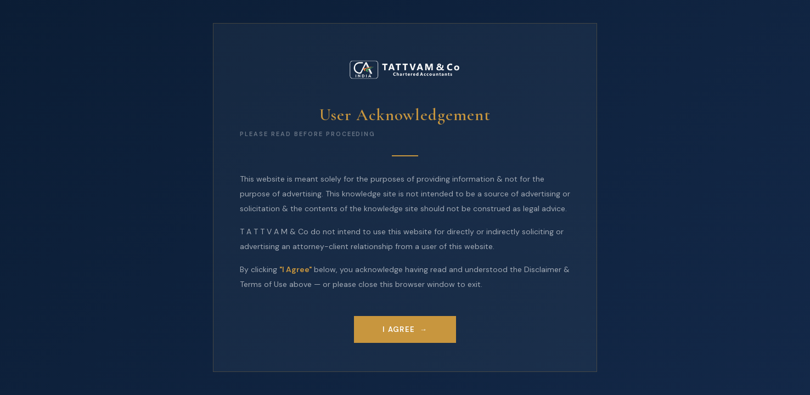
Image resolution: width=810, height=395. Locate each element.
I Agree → (405, 329)
